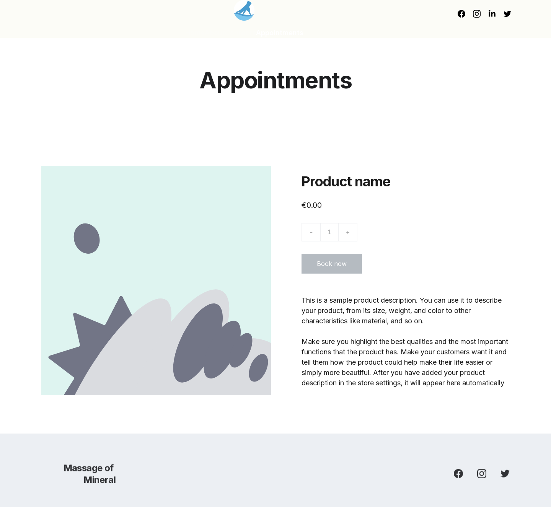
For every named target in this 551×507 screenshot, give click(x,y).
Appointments (279, 33)
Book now (332, 265)
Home (195, 33)
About (215, 33)
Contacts (240, 33)
